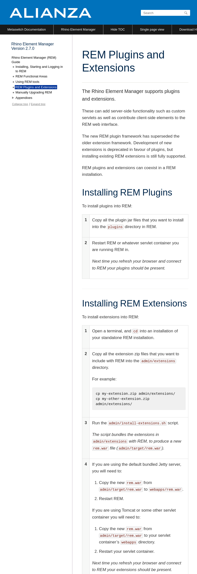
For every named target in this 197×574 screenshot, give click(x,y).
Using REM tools (27, 82)
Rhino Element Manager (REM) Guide (34, 60)
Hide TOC (118, 29)
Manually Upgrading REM (34, 92)
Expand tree (38, 104)
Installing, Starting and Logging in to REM (39, 69)
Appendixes (24, 98)
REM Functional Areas (31, 76)
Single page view (152, 29)
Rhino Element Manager (78, 29)
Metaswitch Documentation (26, 29)
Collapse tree (20, 104)
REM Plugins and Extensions (36, 87)
